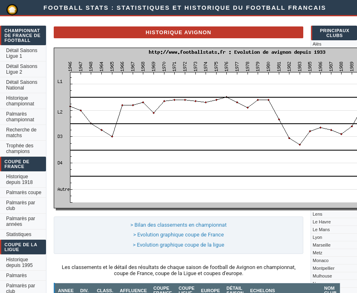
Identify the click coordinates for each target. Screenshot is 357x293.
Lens (317, 214)
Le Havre (322, 221)
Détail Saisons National (21, 85)
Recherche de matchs (21, 132)
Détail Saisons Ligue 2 (21, 69)
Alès (317, 44)
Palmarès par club (20, 205)
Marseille (322, 245)
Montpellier (324, 268)
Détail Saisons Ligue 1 (21, 53)
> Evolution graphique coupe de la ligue (178, 245)
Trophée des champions (19, 148)
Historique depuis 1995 (19, 262)
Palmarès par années (20, 221)
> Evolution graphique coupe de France (178, 235)
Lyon (317, 237)
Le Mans (321, 229)
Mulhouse (322, 275)
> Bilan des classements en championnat (178, 225)
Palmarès (16, 275)
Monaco (321, 260)
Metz (317, 252)
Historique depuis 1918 (19, 179)
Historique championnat (20, 101)
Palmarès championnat (20, 116)
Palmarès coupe (24, 192)
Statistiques (18, 234)
